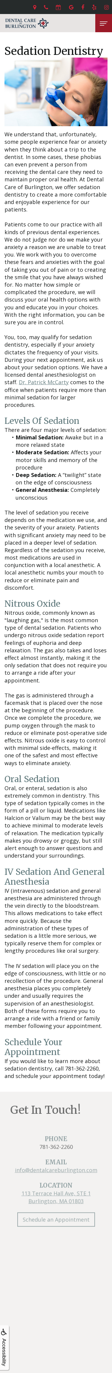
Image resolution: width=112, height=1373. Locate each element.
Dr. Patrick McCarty (44, 382)
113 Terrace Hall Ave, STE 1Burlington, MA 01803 (56, 1206)
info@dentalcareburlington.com (56, 1178)
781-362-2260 (56, 1155)
